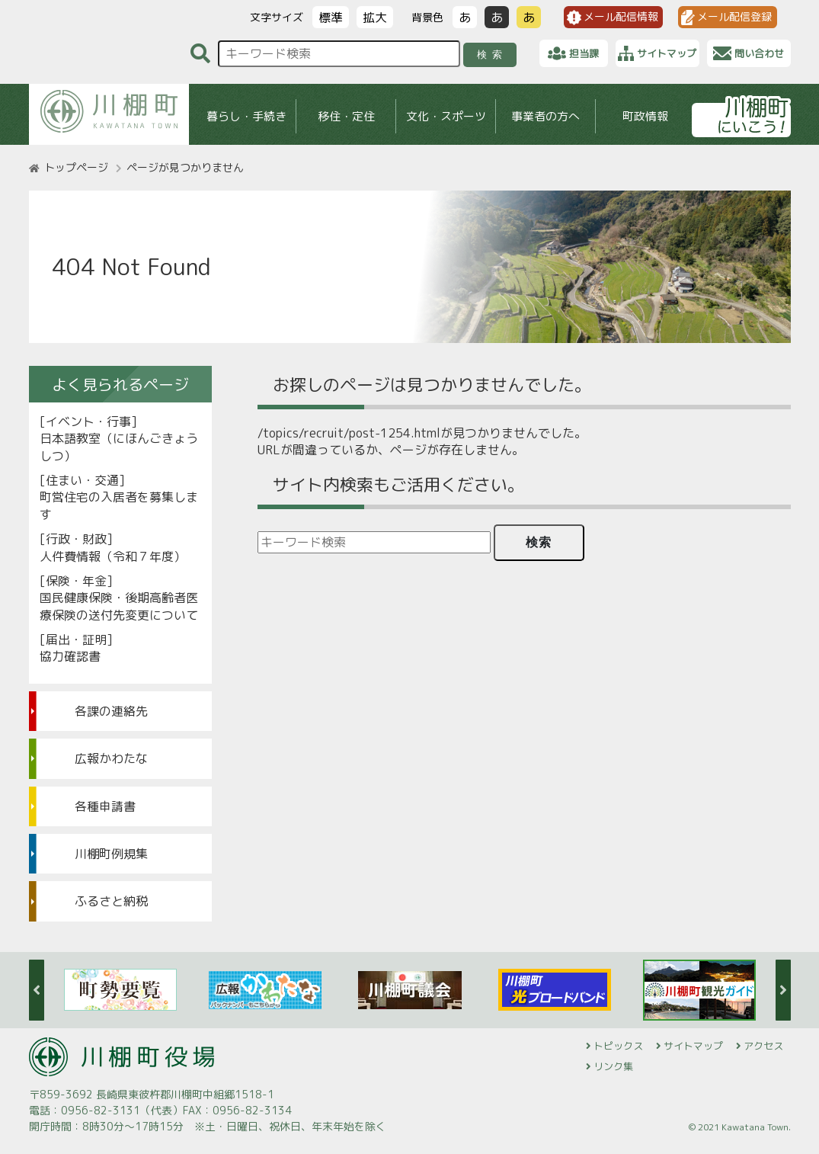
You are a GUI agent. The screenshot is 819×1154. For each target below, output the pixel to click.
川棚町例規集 (111, 853)
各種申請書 (105, 806)
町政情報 (645, 116)
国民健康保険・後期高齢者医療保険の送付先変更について (119, 606)
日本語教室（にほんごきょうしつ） (119, 446)
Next (783, 990)
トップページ (76, 167)
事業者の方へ (545, 116)
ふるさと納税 (111, 901)
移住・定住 (345, 116)
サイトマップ (693, 1046)
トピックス (618, 1046)
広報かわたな (111, 758)
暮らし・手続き (246, 116)
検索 (492, 54)
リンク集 (613, 1066)
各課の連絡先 (111, 711)
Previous (36, 990)
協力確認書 (70, 656)
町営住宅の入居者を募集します (119, 505)
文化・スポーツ (445, 116)
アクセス (763, 1046)
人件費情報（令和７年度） (113, 556)
